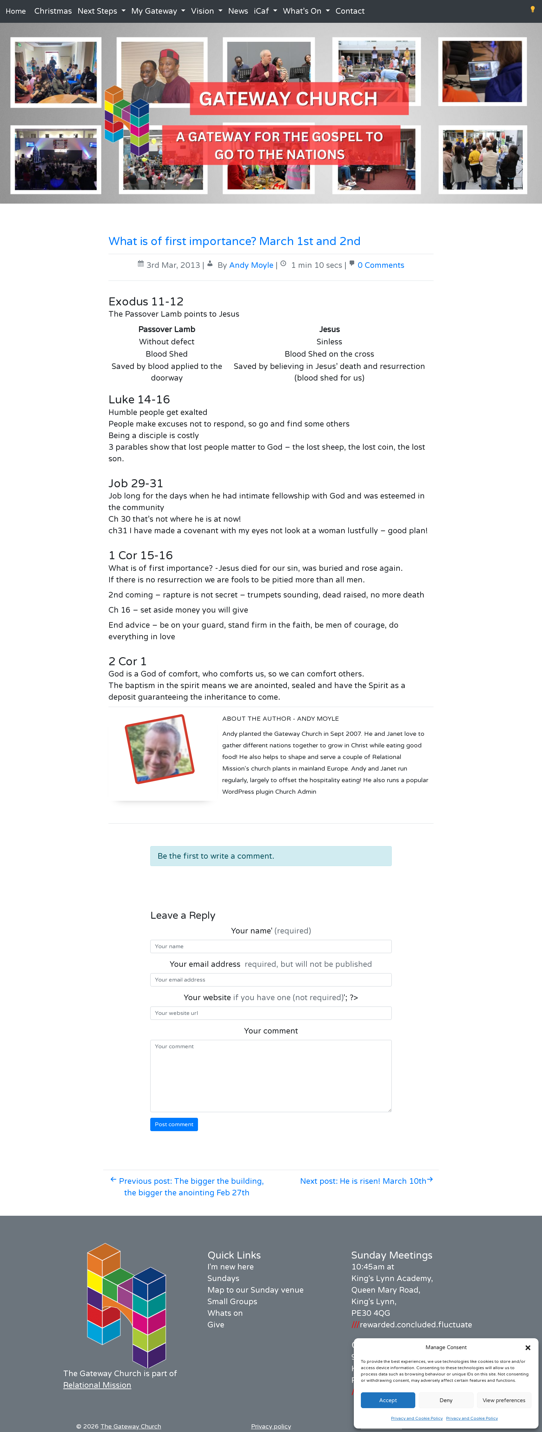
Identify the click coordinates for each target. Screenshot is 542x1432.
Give (215, 1324)
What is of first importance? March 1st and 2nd (234, 241)
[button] (527, 1347)
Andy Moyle (251, 265)
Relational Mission (97, 1385)
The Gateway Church (130, 1426)
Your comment (271, 1031)
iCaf (261, 11)
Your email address (271, 964)
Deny (445, 1400)
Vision (202, 11)
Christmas (53, 11)
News (238, 11)
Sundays (223, 1278)
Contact (350, 11)
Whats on (225, 1313)
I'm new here (230, 1267)
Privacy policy (271, 1426)
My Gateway (154, 11)
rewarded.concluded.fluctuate (411, 1324)
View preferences (504, 1400)
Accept (388, 1400)
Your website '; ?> (271, 997)
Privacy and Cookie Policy (417, 1418)
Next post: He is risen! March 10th (367, 1181)
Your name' (271, 931)
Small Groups (232, 1301)
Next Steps (97, 11)
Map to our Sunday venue (255, 1290)
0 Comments (381, 265)
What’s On (302, 11)
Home (16, 11)
